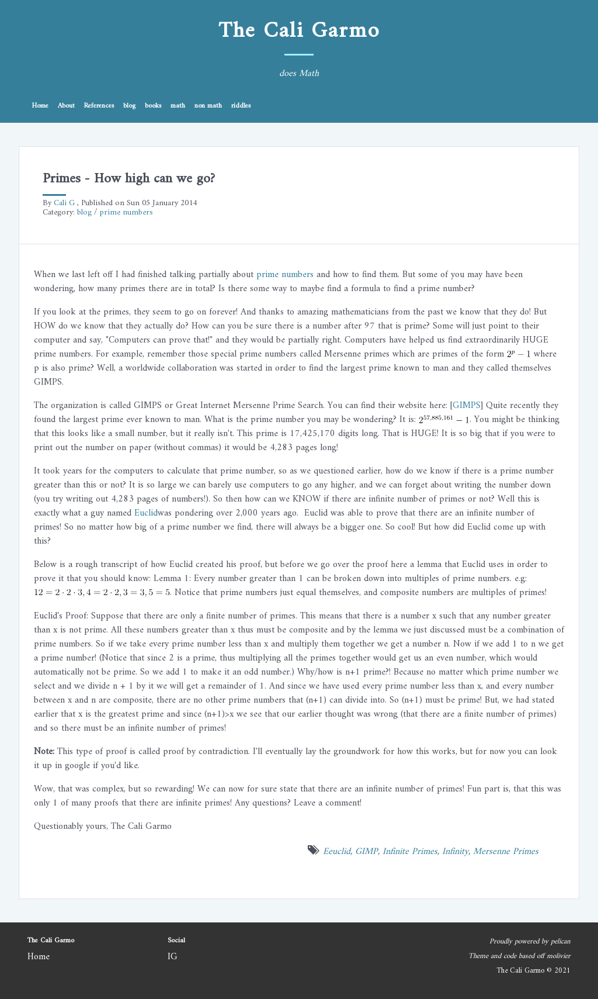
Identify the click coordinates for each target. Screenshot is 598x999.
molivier (559, 956)
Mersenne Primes (505, 852)
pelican (561, 941)
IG (173, 957)
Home (40, 106)
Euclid (146, 513)
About (66, 106)
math (178, 106)
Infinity (455, 852)
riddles (241, 106)
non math (208, 106)
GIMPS (467, 405)
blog (129, 106)
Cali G (64, 203)
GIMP (366, 852)
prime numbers (126, 212)
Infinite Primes (410, 852)
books (153, 106)
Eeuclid (336, 852)
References (99, 106)
